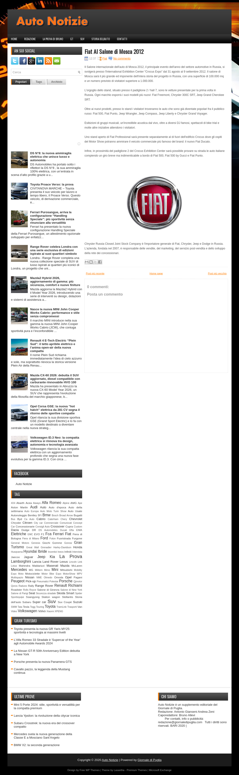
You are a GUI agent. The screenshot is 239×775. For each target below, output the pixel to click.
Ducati (63, 530)
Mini (55, 570)
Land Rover (50, 561)
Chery (63, 519)
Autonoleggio (19, 515)
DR (34, 529)
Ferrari (58, 534)
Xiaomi (50, 611)
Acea (29, 502)
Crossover (57, 526)
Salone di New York (71, 590)
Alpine (66, 503)
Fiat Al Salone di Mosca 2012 (114, 51)
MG (31, 569)
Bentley (32, 515)
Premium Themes (137, 770)
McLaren (77, 565)
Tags (39, 82)
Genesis (35, 543)
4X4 (13, 503)
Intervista (77, 552)
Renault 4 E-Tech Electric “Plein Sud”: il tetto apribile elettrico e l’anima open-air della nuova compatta (53, 346)
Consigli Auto (42, 526)
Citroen (27, 522)
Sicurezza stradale (46, 593)
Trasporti (72, 607)
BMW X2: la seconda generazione (37, 745)
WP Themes (93, 770)
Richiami (75, 585)
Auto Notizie (24, 484)
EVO (37, 534)
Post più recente (95, 273)
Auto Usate (75, 511)
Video (14, 611)
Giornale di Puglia (149, 760)
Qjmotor (78, 581)
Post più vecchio (217, 273)
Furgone (77, 538)
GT (71, 39)
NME (39, 577)
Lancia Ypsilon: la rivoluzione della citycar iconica (47, 715)
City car (38, 523)
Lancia (36, 561)
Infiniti (68, 551)
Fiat (68, 534)
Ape (80, 503)
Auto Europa (31, 511)
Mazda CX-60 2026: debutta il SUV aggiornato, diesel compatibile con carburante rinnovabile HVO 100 (55, 379)
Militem (38, 570)
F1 (42, 534)
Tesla (26, 606)
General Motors (20, 543)
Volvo (42, 611)
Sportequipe (17, 597)
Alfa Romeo (51, 503)
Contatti (122, 39)
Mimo (47, 570)
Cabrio (40, 519)
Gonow (68, 543)
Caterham (53, 519)
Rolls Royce (29, 590)
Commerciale (51, 523)
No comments (121, 58)
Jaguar (28, 557)
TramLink (61, 607)
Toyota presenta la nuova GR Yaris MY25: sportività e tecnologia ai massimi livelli (42, 630)
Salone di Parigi (19, 593)
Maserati (52, 565)
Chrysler (16, 522)
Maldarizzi (38, 565)
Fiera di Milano (30, 538)
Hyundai (30, 551)
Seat (32, 593)
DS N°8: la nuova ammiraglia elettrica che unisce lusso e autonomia (50, 156)
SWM (14, 607)
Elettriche (18, 534)
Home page (156, 273)
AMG (73, 502)
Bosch (55, 515)
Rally (31, 585)
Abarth (20, 502)
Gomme (57, 542)
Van (79, 606)
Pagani (78, 577)
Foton (52, 538)
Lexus (64, 561)
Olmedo (48, 577)
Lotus (14, 566)
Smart (70, 593)
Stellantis (67, 596)
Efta (71, 530)
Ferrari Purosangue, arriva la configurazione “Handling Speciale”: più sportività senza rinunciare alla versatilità (52, 217)
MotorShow (69, 574)
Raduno (22, 586)
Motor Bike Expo (51, 574)
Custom (78, 526)
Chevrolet (75, 519)
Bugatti (78, 515)
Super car (39, 602)
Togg (32, 607)
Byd (19, 518)
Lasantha (119, 770)
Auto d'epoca (57, 507)
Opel (68, 577)
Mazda (64, 565)
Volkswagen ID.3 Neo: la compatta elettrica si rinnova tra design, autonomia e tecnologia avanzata (54, 441)
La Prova (70, 556)
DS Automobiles (48, 530)
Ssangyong (32, 596)
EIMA (79, 530)
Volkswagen (27, 611)
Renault (60, 585)
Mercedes (19, 570)
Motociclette (32, 573)
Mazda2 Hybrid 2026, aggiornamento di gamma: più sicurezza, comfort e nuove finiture (55, 281)
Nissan (29, 577)
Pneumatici (43, 581)
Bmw (46, 515)
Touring (40, 607)
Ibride (42, 551)
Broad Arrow (66, 515)
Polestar (53, 581)
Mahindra (24, 565)
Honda (77, 547)
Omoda (58, 577)
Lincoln (73, 562)
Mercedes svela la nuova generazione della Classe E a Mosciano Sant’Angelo (43, 735)
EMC (30, 534)
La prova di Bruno (53, 39)
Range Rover (44, 585)
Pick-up (31, 581)
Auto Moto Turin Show (53, 511)
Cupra (69, 526)
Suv (82, 39)
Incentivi (52, 552)
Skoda (61, 593)
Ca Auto (29, 519)
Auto (43, 507)
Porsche (65, 581)
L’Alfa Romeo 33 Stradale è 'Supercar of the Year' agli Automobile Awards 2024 (47, 641)
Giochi (46, 542)
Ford (44, 538)
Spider (78, 593)
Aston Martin (19, 507)
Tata (20, 607)
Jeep (41, 557)
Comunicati (66, 523)
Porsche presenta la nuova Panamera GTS (43, 661)
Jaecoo (15, 557)
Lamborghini (21, 561)
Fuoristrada (64, 538)
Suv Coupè (65, 602)
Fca (49, 534)
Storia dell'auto (100, 39)
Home (14, 39)
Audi (33, 507)
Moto (21, 574)
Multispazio (17, 577)
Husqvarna (17, 552)
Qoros (14, 586)
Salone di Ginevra (48, 589)
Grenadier (46, 547)
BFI (40, 515)
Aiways (37, 503)
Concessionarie (25, 526)
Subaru (26, 602)
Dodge (25, 529)
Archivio (56, 82)
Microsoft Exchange (160, 770)
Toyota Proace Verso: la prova (51, 184)
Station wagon (51, 596)
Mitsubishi (66, 569)
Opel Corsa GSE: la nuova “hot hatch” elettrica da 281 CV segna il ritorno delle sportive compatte (55, 410)
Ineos (60, 552)
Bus (13, 519)
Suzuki (77, 602)
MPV (79, 574)
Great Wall (32, 547)
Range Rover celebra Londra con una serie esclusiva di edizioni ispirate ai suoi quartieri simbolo (54, 250)
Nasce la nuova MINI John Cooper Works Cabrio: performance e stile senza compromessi (54, 312)
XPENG (59, 611)
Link (80, 562)
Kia (52, 557)
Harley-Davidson (62, 547)
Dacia (15, 530)
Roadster (16, 589)
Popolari (21, 82)
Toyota (50, 606)
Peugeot (18, 581)
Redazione (30, 39)
